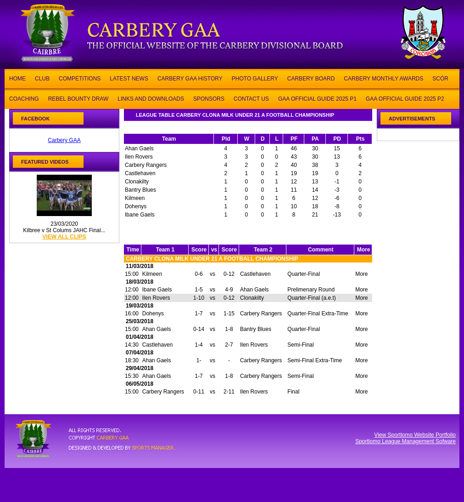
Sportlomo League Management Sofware (405, 441)
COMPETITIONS (80, 77)
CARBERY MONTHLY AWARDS (383, 77)
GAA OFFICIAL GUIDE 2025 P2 (405, 98)
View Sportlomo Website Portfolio (415, 435)
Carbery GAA (64, 140)
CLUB (42, 77)
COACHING (24, 98)
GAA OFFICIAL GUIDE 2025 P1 (317, 98)
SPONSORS (208, 98)
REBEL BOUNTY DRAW (78, 98)
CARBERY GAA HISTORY (190, 77)
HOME (17, 77)
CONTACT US (251, 98)
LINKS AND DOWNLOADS (150, 98)
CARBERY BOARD (311, 77)
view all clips (64, 237)
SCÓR (440, 77)
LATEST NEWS (129, 77)
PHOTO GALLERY (255, 77)
